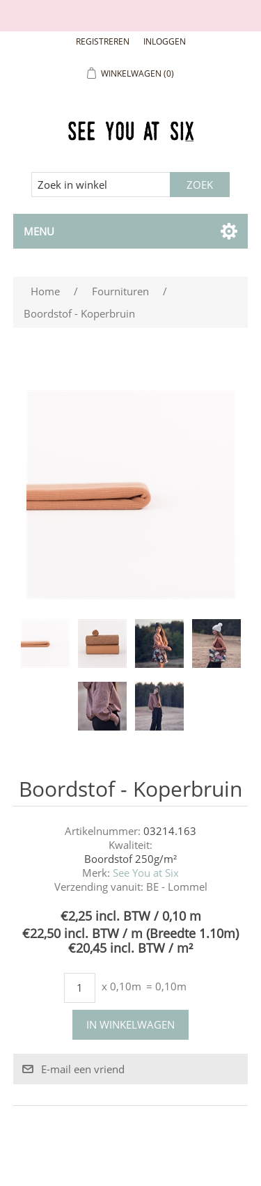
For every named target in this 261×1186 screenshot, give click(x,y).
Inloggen (164, 41)
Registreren (102, 41)
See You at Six (146, 873)
